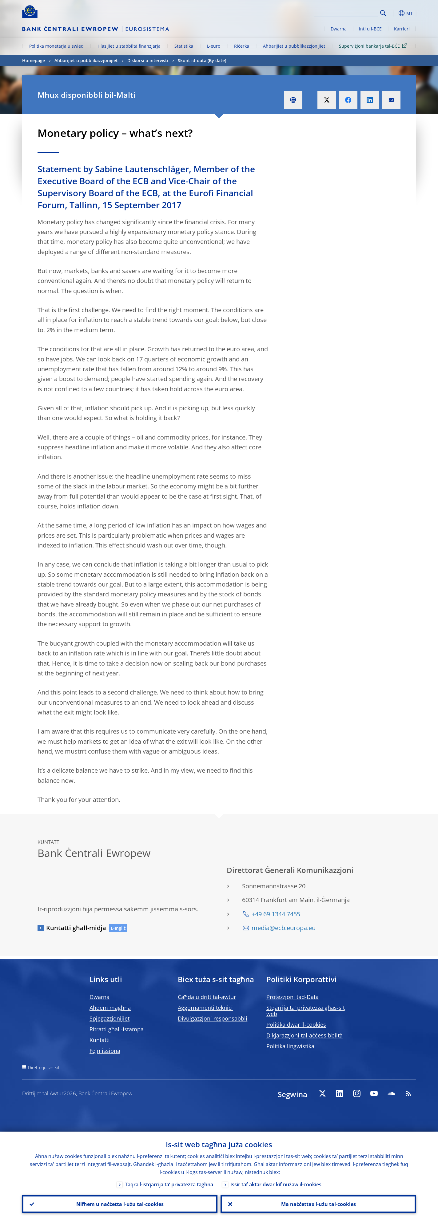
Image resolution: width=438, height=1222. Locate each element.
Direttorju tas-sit (44, 1067)
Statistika (183, 46)
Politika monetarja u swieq (56, 46)
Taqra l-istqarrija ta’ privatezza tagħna (169, 1184)
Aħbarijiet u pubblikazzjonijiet (294, 46)
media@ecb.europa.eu (284, 928)
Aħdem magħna (110, 1007)
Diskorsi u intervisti (147, 60)
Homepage (33, 60)
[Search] (347, 12)
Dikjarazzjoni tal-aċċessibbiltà (304, 1035)
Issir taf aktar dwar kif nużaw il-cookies (275, 1184)
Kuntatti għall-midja (76, 928)
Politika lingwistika (290, 1046)
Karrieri (402, 29)
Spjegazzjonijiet (109, 1018)
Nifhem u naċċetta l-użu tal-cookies (120, 1203)
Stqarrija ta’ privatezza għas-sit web (305, 1010)
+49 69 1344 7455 (276, 914)
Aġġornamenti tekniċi (205, 1007)
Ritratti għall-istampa (117, 1029)
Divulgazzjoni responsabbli (212, 1018)
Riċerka (241, 46)
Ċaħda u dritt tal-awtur (207, 997)
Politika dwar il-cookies (296, 1024)
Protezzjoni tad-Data (292, 997)
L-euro (213, 46)
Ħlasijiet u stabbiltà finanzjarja (129, 46)
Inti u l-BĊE (370, 29)
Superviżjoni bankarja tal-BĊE (374, 45)
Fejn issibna (105, 1050)
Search (383, 13)
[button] (394, 13)
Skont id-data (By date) (202, 60)
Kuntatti (100, 1040)
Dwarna (339, 29)
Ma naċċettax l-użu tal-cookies (318, 1203)
